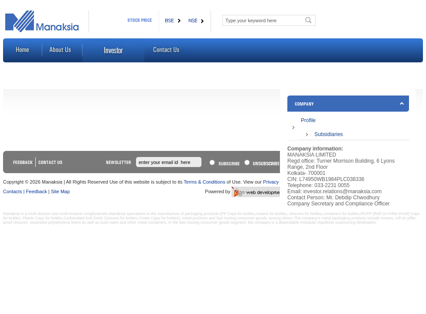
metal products (195, 218)
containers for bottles (341, 214)
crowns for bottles (271, 214)
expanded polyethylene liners (55, 222)
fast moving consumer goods (241, 218)
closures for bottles (305, 214)
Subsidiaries (328, 134)
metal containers (151, 222)
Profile (308, 120)
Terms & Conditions (204, 181)
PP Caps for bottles (238, 214)
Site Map (60, 191)
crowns (387, 218)
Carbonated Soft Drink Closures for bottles (100, 218)
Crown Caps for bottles (159, 218)
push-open (109, 222)
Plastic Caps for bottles (43, 218)
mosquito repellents (317, 222)
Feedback (37, 191)
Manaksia (11, 214)
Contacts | (13, 191)
